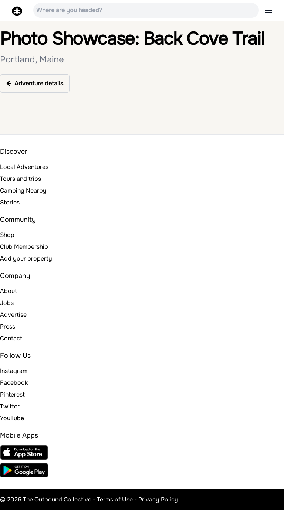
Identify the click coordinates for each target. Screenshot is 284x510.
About (8, 291)
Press (7, 326)
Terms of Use (115, 499)
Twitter (10, 406)
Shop (7, 235)
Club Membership (24, 247)
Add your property (26, 258)
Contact (11, 338)
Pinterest (12, 394)
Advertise (13, 315)
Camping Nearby (23, 190)
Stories (10, 202)
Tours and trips (20, 179)
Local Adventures (24, 167)
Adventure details (34, 83)
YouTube (12, 418)
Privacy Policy (158, 499)
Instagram (13, 371)
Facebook (14, 383)
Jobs (7, 303)
